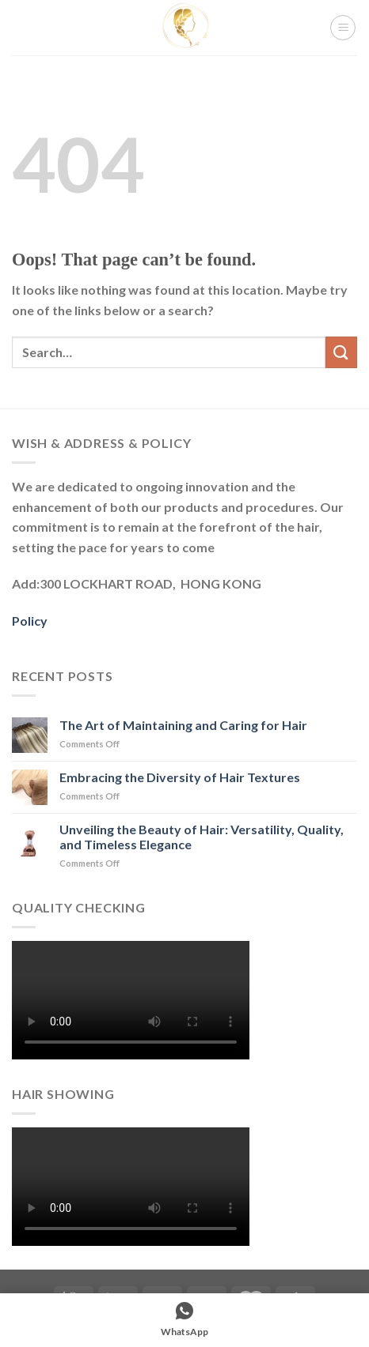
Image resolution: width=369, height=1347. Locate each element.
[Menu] (343, 27)
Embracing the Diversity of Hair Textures (179, 776)
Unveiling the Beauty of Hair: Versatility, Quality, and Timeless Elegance (201, 837)
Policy (30, 620)
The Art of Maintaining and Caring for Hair (183, 724)
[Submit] (341, 352)
